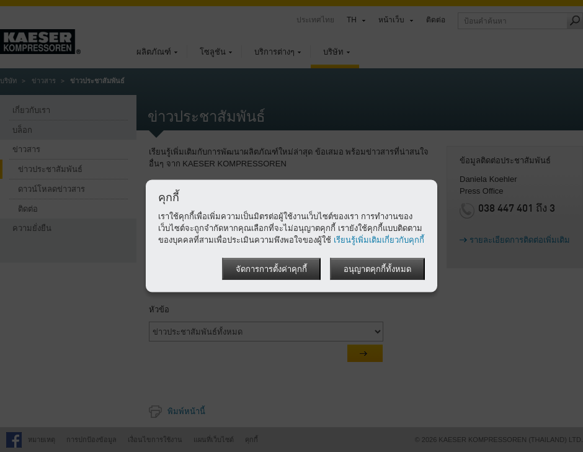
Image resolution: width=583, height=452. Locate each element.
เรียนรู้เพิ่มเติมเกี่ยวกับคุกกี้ (379, 240)
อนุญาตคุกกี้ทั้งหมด (377, 270)
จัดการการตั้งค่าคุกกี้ (271, 270)
